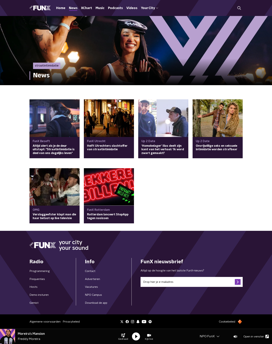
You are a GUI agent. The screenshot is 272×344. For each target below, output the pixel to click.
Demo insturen (39, 294)
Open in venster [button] (256, 336)
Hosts (33, 286)
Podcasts (115, 8)
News (73, 8)
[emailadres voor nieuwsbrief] (192, 282)
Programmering (39, 271)
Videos (131, 8)
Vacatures (91, 286)
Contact (90, 271)
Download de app (96, 302)
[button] (123, 336)
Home (60, 8)
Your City (149, 8)
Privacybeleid (71, 321)
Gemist (34, 302)
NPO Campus (93, 294)
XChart (86, 8)
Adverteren (92, 279)
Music (100, 8)
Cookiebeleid (227, 321)
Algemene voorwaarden (45, 321)
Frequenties (37, 279)
